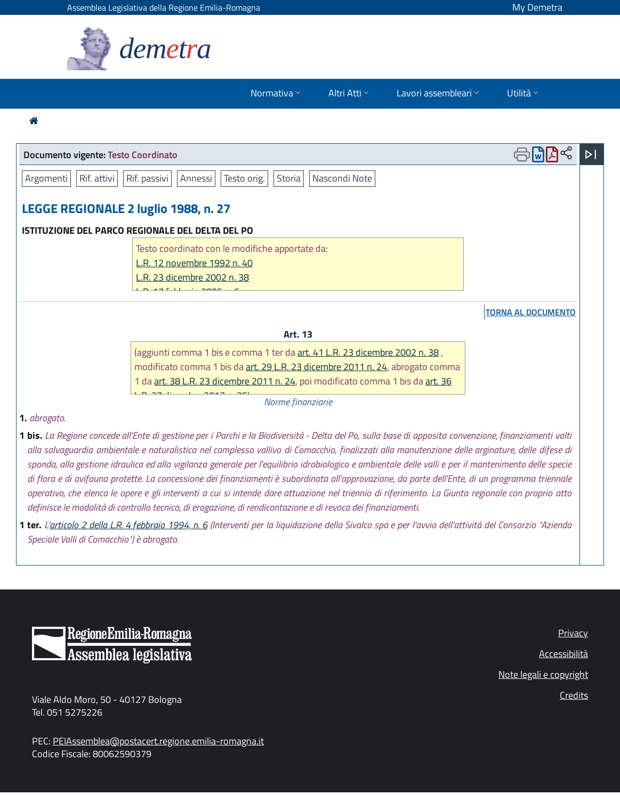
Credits (574, 695)
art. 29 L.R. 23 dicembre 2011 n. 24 (316, 366)
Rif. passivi (147, 178)
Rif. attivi (97, 178)
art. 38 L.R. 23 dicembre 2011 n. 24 (224, 381)
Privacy (573, 633)
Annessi (196, 178)
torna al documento (531, 312)
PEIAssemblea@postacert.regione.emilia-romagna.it (158, 741)
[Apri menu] (590, 154)
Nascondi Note (342, 178)
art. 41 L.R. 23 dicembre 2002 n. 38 (368, 352)
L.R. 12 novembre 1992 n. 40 (194, 263)
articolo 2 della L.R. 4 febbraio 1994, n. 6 (128, 525)
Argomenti (46, 178)
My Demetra (537, 7)
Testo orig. (244, 178)
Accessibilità (563, 653)
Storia (289, 178)
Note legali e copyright (543, 674)
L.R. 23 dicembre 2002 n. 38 (192, 277)
